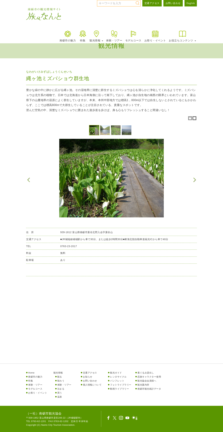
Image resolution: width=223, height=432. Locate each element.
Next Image (194, 180)
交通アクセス (152, 3)
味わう (60, 380)
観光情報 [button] (96, 36)
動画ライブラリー (119, 388)
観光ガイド (116, 372)
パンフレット (117, 380)
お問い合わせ (173, 3)
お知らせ (87, 376)
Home (31, 372)
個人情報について (92, 384)
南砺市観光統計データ (149, 388)
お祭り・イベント (155, 36)
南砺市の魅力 (68, 36)
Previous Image (28, 180)
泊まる (60, 388)
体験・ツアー (114, 36)
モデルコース (133, 36)
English (191, 3)
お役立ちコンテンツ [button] (182, 36)
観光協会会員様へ (146, 380)
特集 (83, 36)
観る (59, 376)
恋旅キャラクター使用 (149, 376)
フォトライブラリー (120, 384)
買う (59, 392)
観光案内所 (143, 384)
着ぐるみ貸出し (145, 372)
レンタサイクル (118, 376)
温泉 (59, 397)
